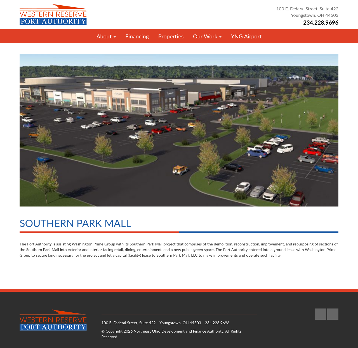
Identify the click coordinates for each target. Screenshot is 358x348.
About (106, 36)
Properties (171, 36)
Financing (137, 36)
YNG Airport (246, 36)
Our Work (207, 36)
